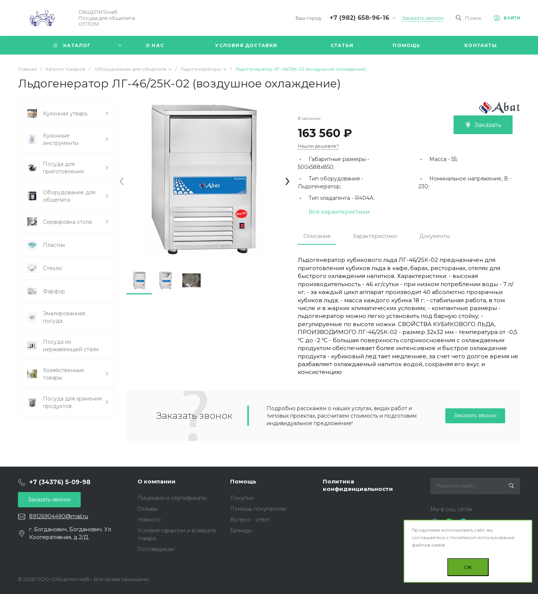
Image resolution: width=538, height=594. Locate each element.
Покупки (242, 498)
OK (468, 567)
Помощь (243, 481)
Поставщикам (155, 549)
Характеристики (375, 236)
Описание (317, 236)
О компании (156, 481)
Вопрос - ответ (250, 519)
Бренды (241, 530)
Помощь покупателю (258, 508)
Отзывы (147, 508)
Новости (149, 519)
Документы (434, 236)
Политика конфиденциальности (358, 485)
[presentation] (121, 180)
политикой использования (482, 537)
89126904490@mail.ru (58, 516)
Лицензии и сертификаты (172, 498)
